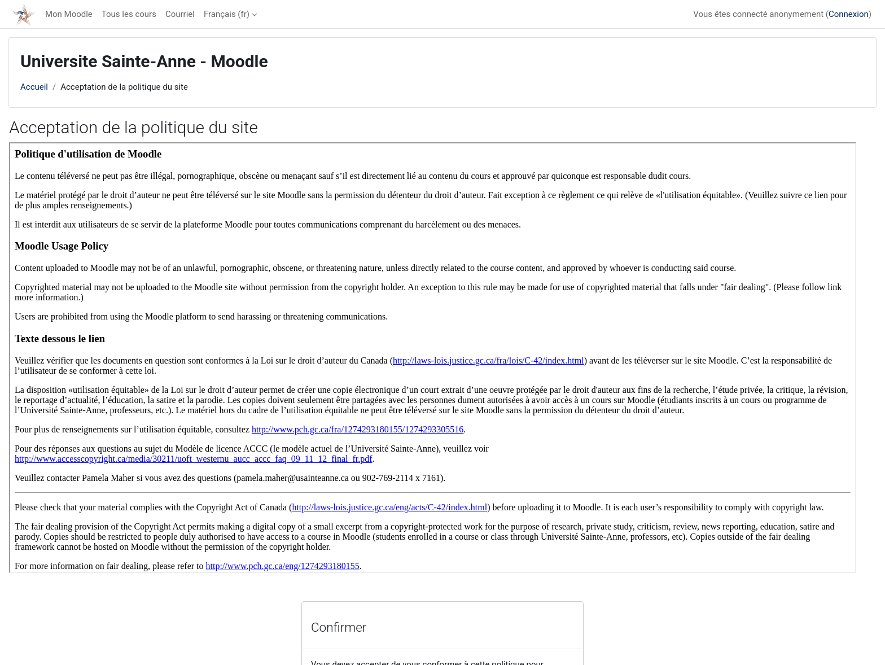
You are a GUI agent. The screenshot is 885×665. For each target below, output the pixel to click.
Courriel (180, 14)
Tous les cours (129, 14)
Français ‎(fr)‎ (226, 14)
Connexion (849, 14)
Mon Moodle (69, 14)
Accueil (34, 87)
